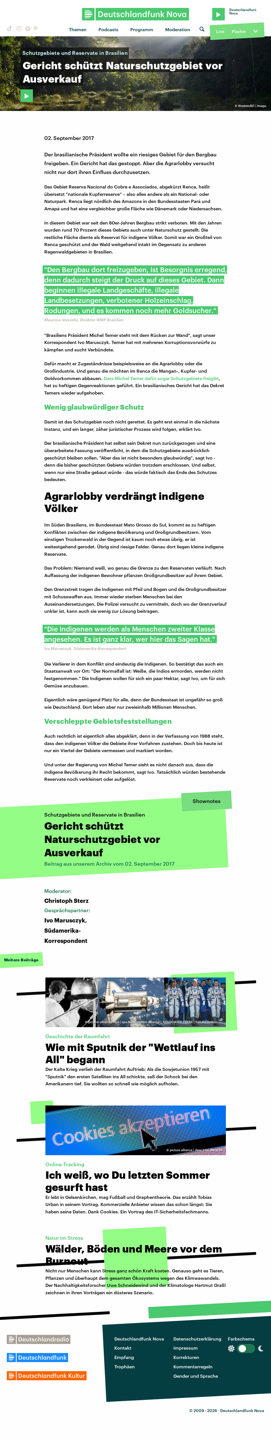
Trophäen (124, 1366)
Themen (78, 29)
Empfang (124, 1357)
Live (220, 31)
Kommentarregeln (193, 1366)
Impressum (185, 1347)
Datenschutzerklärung (197, 1338)
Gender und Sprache (195, 1376)
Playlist (239, 31)
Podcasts (108, 29)
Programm (141, 29)
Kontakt (122, 1347)
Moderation (177, 29)
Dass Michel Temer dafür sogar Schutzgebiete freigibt (161, 378)
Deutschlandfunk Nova (139, 1338)
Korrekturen (186, 1357)
